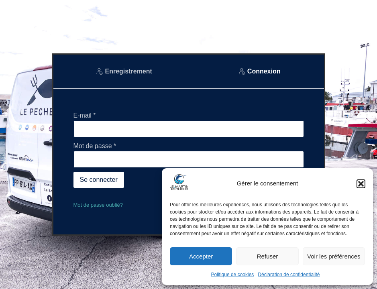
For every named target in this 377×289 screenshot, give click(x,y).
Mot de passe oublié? (98, 205)
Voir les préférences (334, 256)
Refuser (267, 256)
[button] (361, 184)
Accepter (201, 256)
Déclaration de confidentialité (289, 274)
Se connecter (99, 179)
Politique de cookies (232, 274)
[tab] (124, 71)
